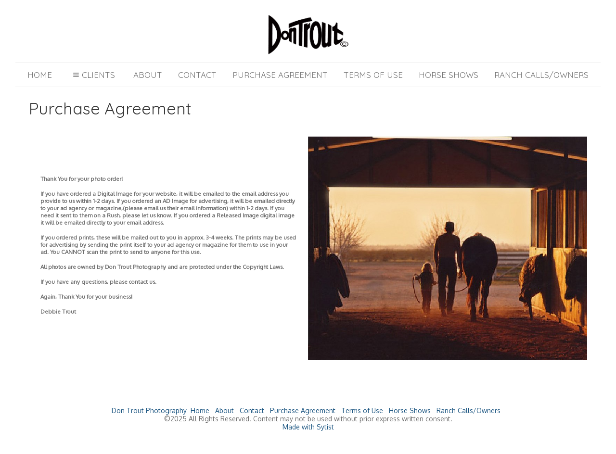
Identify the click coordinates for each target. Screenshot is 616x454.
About (147, 75)
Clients (92, 75)
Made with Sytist (308, 427)
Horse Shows (448, 75)
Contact (197, 75)
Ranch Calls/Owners (541, 75)
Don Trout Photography (149, 410)
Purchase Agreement (280, 75)
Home (39, 75)
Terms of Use (373, 75)
